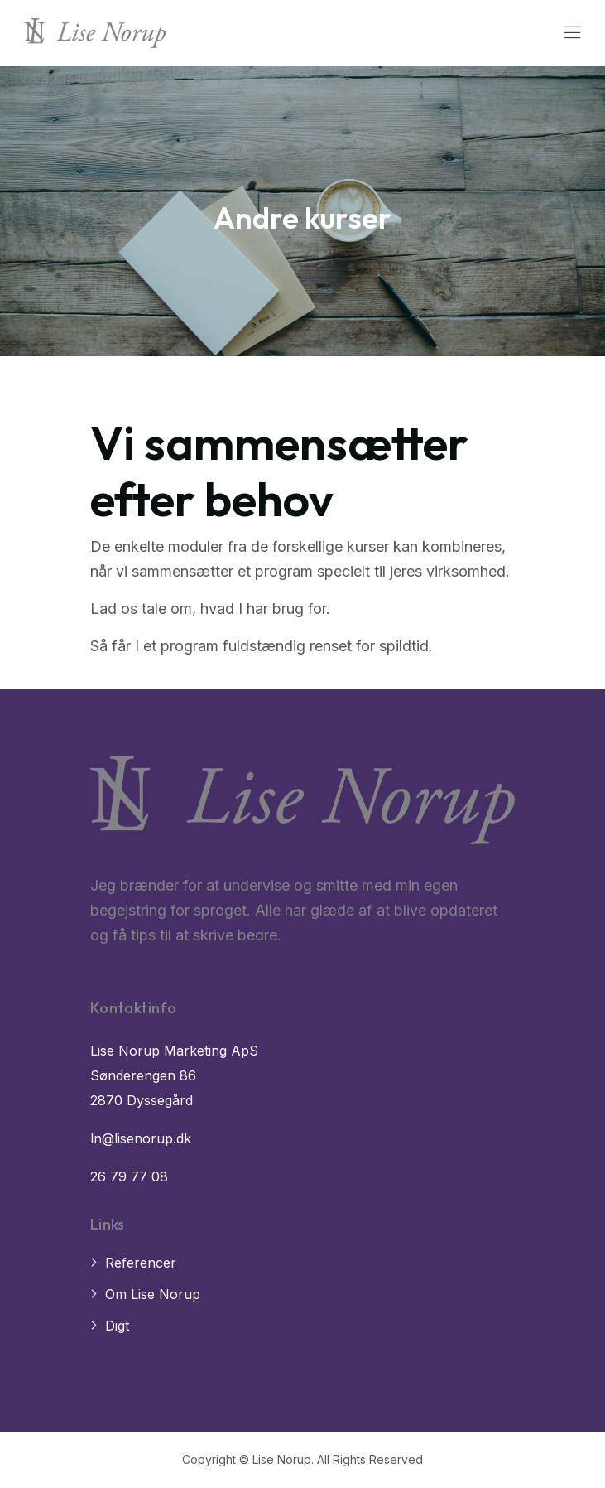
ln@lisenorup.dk (140, 1138)
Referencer (140, 1262)
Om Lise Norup (152, 1294)
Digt (117, 1325)
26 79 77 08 (129, 1176)
